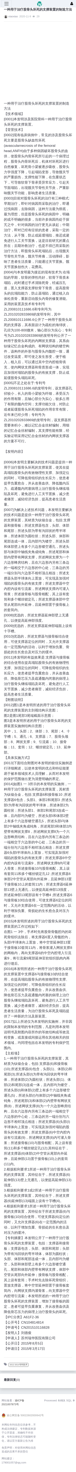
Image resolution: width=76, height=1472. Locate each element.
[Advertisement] (34, 59)
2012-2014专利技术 (18, 1364)
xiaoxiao (13, 16)
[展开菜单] (6, 3)
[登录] (71, 3)
